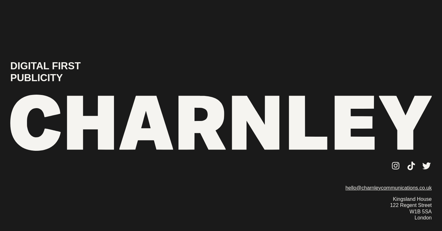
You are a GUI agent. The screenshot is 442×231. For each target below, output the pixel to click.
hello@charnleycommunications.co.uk (388, 188)
